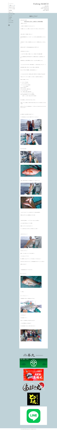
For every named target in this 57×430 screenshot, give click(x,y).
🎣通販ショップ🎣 (12, 5)
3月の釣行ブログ (31, 47)
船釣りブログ (11, 12)
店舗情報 (10, 17)
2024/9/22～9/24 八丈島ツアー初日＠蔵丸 (33, 21)
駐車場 (10, 18)
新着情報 (10, 10)
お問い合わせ (11, 22)
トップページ (11, 3)
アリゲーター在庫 (12, 8)
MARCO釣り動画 (12, 13)
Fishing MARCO (41, 4)
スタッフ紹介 (11, 20)
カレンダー (11, 15)
